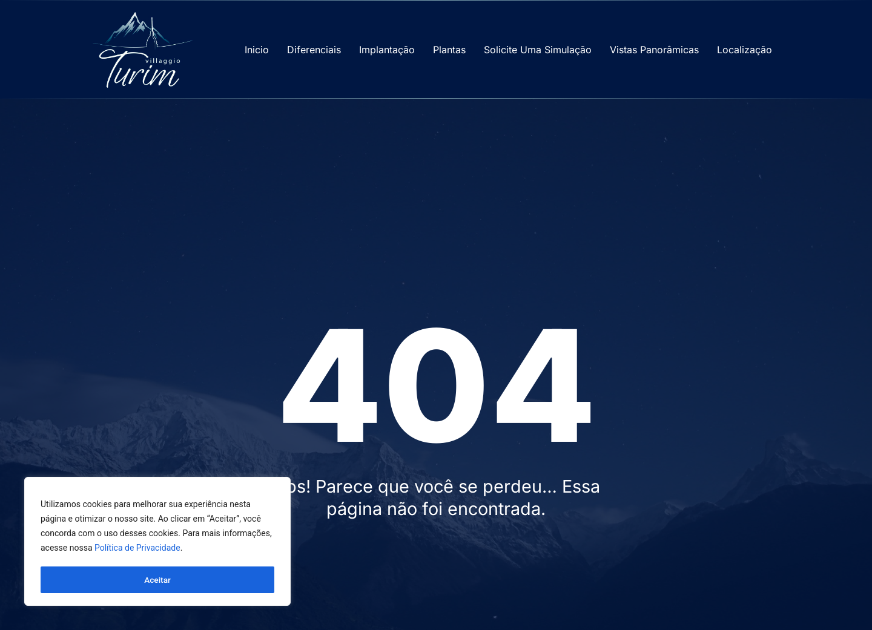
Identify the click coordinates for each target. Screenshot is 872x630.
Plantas (449, 50)
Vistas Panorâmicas (654, 50)
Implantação (387, 50)
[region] (157, 542)
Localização (744, 50)
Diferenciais (314, 50)
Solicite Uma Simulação (538, 50)
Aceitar (157, 580)
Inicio (257, 50)
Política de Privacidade (137, 549)
